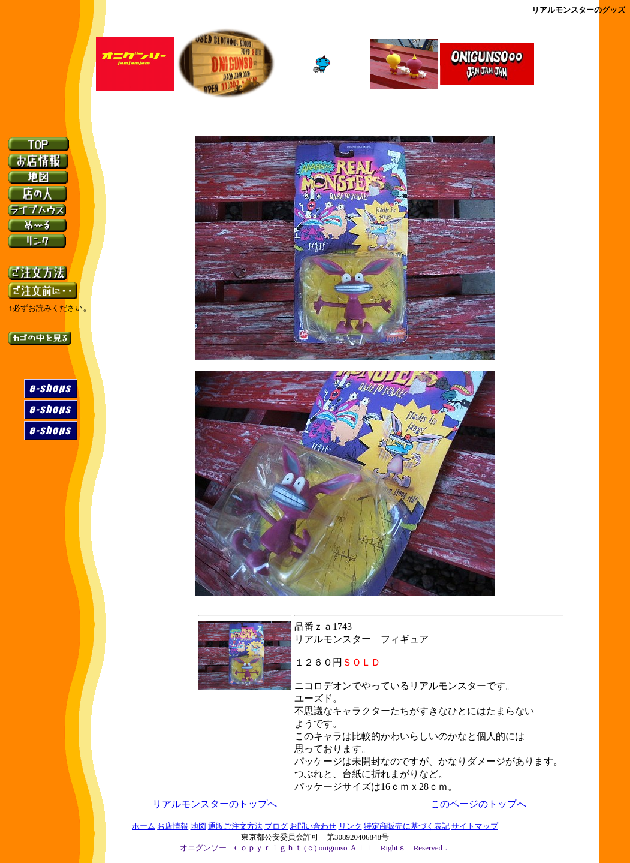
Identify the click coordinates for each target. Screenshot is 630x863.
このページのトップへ (478, 804)
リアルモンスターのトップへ (219, 804)
